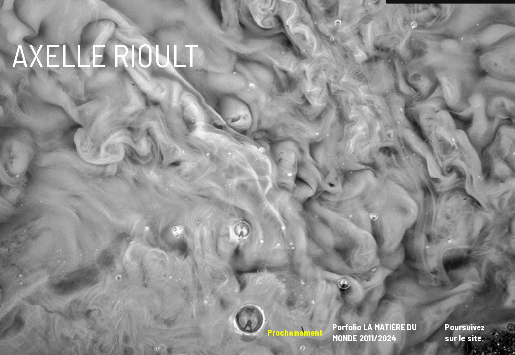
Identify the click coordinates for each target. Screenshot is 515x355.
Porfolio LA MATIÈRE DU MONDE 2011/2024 (374, 332)
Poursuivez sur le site (465, 332)
